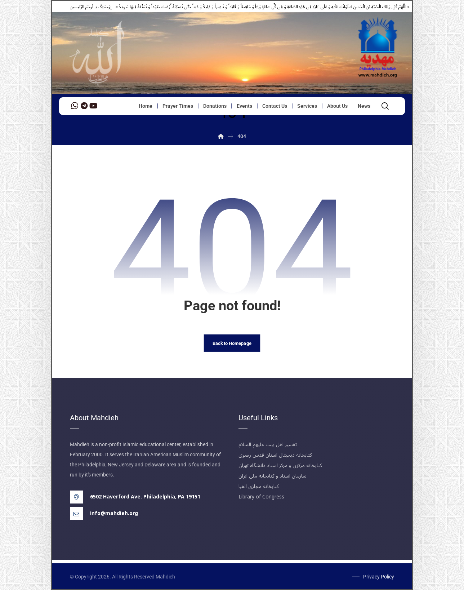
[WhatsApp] (74, 106)
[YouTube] (93, 106)
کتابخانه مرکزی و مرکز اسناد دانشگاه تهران (280, 465)
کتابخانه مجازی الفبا (258, 486)
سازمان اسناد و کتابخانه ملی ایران (272, 476)
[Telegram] (84, 106)
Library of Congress (261, 497)
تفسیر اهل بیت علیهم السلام (267, 444)
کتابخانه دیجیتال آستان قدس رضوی (275, 455)
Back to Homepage (232, 343)
